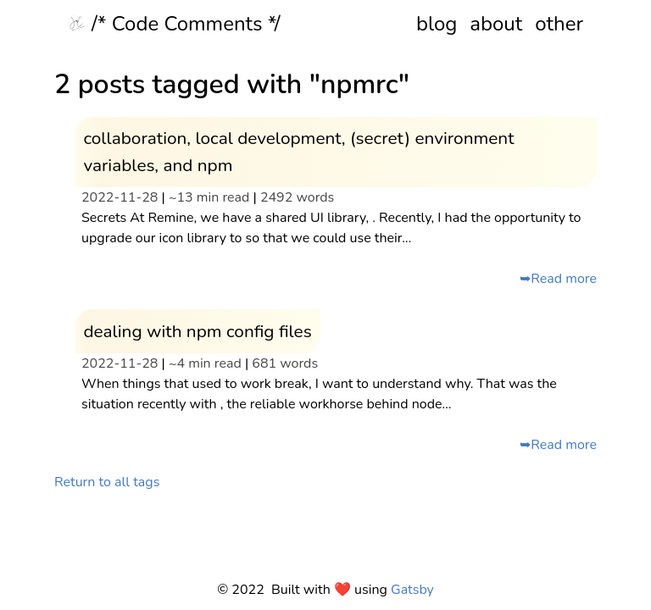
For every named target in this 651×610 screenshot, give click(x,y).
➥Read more (558, 278)
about (496, 24)
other (559, 24)
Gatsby (412, 589)
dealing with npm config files (197, 331)
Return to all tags (106, 482)
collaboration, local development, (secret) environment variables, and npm (298, 151)
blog (436, 24)
